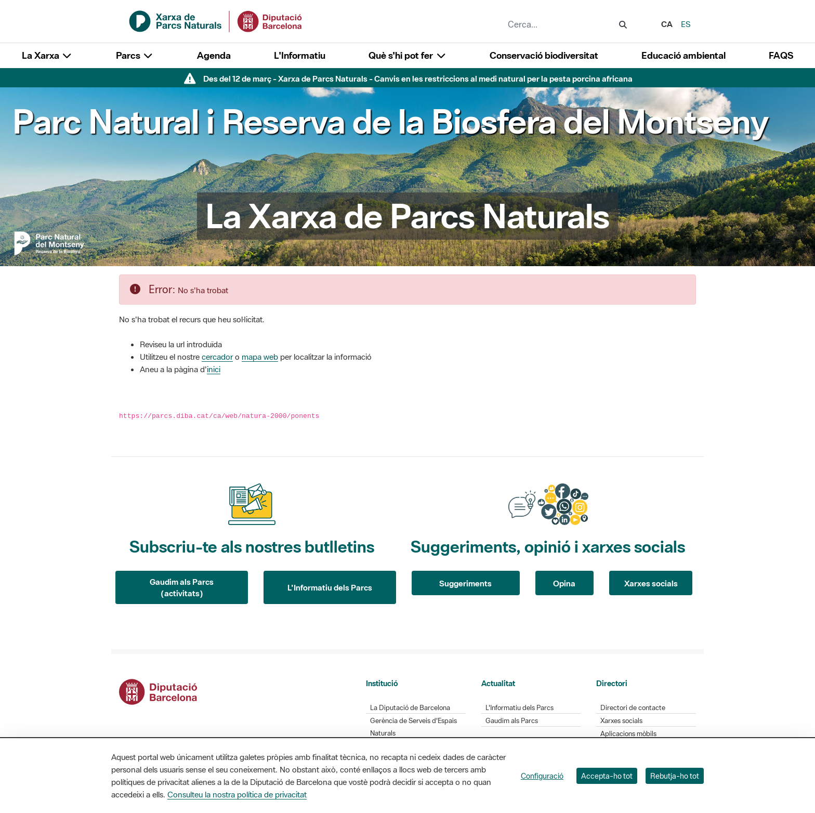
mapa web (260, 356)
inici (213, 369)
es (686, 24)
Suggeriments (465, 583)
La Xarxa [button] (47, 55)
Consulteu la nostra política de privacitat (237, 794)
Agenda (214, 55)
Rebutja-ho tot (674, 776)
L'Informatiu (299, 55)
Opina (564, 583)
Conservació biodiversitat (544, 55)
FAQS (781, 55)
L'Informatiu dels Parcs (329, 587)
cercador (217, 356)
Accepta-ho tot (607, 776)
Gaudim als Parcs (511, 720)
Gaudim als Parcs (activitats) (182, 587)
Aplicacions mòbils (628, 733)
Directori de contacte (632, 707)
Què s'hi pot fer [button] (407, 55)
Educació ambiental (683, 55)
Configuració (542, 776)
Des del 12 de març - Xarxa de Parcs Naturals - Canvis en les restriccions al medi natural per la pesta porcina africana (418, 78)
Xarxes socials (651, 583)
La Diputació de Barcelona (410, 707)
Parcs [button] (135, 55)
